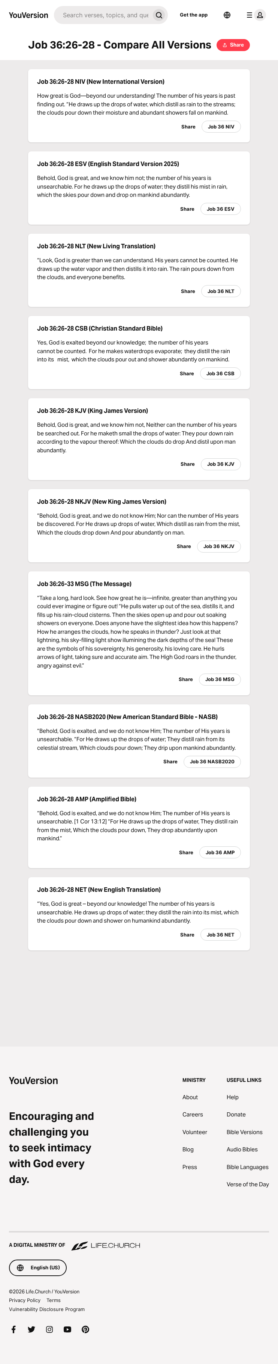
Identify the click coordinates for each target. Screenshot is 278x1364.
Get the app (194, 15)
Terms (53, 1300)
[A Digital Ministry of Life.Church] (139, 1242)
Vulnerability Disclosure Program (47, 1309)
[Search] (102, 15)
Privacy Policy (24, 1300)
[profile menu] (255, 15)
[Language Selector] (227, 15)
